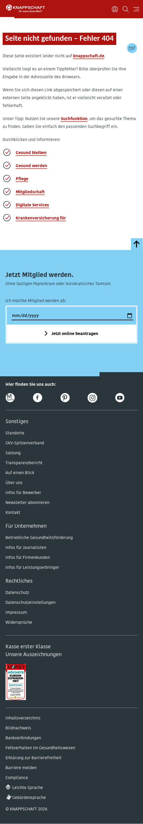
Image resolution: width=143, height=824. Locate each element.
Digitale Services (32, 205)
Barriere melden (21, 768)
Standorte (15, 433)
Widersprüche (19, 623)
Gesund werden (31, 166)
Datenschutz (17, 593)
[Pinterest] (65, 397)
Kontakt (13, 513)
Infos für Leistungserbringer (32, 568)
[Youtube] (119, 397)
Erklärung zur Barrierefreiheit (34, 758)
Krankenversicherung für (41, 218)
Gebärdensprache (29, 798)
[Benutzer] (115, 9)
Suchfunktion (74, 119)
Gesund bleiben (31, 153)
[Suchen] (126, 9)
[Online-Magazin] (10, 397)
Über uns (14, 483)
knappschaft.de (88, 56)
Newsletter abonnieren (28, 503)
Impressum (16, 613)
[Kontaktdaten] (132, 48)
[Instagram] (92, 397)
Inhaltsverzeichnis (23, 718)
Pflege (22, 179)
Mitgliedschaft (30, 192)
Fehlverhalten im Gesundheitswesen (40, 748)
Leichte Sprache (27, 788)
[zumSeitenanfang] (137, 244)
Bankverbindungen (23, 738)
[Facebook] (37, 397)
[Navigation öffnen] (136, 9)
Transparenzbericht (24, 463)
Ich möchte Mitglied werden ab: (36, 301)
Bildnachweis (18, 728)
